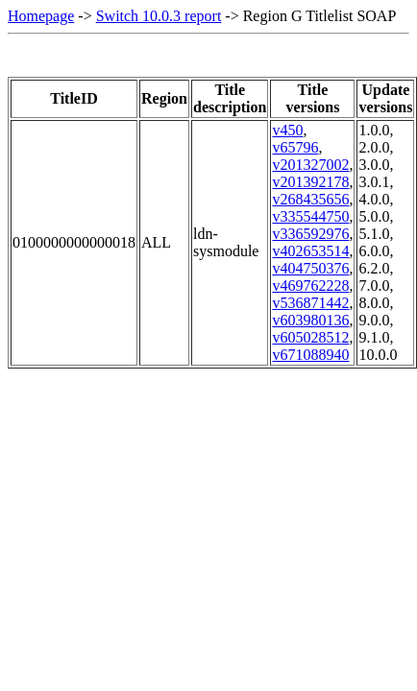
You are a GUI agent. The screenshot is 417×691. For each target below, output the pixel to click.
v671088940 (310, 354)
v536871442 (310, 303)
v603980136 (310, 320)
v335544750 (310, 216)
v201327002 (310, 164)
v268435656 (310, 199)
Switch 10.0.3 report (159, 16)
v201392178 (310, 182)
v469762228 (310, 285)
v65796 (295, 147)
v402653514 (310, 251)
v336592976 (310, 234)
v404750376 (310, 268)
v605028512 (310, 337)
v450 (287, 130)
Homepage (41, 16)
